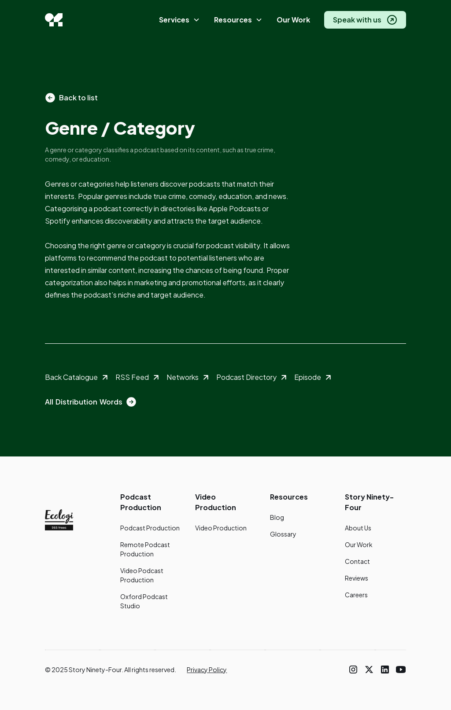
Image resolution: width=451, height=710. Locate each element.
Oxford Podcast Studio (144, 601)
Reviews (356, 578)
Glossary (283, 534)
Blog (277, 517)
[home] (54, 19)
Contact (357, 561)
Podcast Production (150, 528)
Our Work (293, 19)
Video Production (221, 528)
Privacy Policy (207, 669)
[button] (179, 20)
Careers (356, 595)
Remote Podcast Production (145, 549)
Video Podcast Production (141, 575)
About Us (358, 528)
